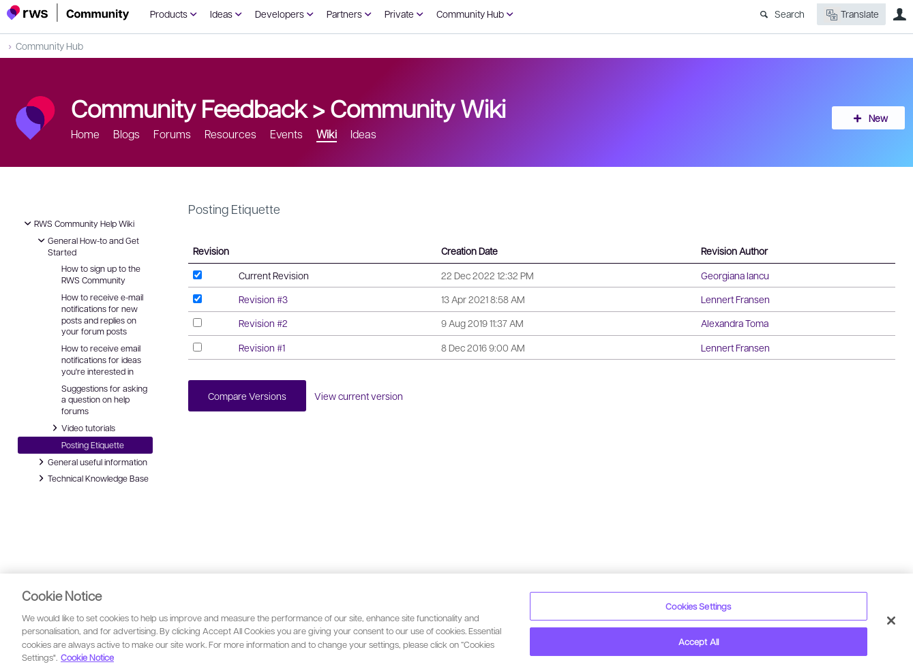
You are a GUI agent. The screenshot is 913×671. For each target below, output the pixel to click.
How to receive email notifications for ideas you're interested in (101, 360)
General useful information (90, 462)
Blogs (126, 134)
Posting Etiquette (92, 444)
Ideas (221, 13)
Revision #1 (262, 347)
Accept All (698, 641)
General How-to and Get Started (86, 246)
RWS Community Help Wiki (77, 223)
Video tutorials (81, 428)
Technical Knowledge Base (91, 478)
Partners (344, 13)
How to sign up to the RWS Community (100, 274)
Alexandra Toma (734, 323)
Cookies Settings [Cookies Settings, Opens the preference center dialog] (698, 606)
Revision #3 (263, 299)
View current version (360, 396)
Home (85, 134)
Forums (172, 134)
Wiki (326, 134)
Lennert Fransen (735, 299)
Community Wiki (418, 107)
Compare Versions (248, 396)
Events (286, 134)
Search (790, 13)
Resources (230, 134)
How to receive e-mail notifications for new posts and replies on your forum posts (102, 314)
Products (169, 13)
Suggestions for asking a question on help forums (104, 400)
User (899, 14)
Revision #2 (263, 323)
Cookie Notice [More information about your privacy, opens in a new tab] (87, 657)
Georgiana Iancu (735, 275)
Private (399, 13)
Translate (851, 14)
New (875, 118)
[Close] (891, 621)
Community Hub (470, 13)
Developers (279, 13)
